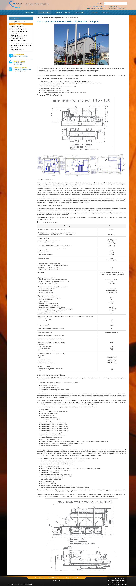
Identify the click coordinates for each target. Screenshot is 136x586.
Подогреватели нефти (17, 22)
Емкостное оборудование (18, 31)
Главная (38, 17)
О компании (30, 12)
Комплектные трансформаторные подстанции (21, 46)
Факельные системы (16, 26)
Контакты (105, 12)
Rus (98, 3)
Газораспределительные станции (21, 43)
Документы (93, 12)
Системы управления (62, 12)
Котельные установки (17, 38)
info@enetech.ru (98, 8)
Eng (101, 3)
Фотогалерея (79, 12)
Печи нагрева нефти (17, 24)
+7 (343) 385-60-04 (99, 6)
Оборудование (44, 12)
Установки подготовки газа (19, 40)
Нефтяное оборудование (18, 29)
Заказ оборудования (17, 50)
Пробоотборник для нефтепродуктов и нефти (18, 35)
